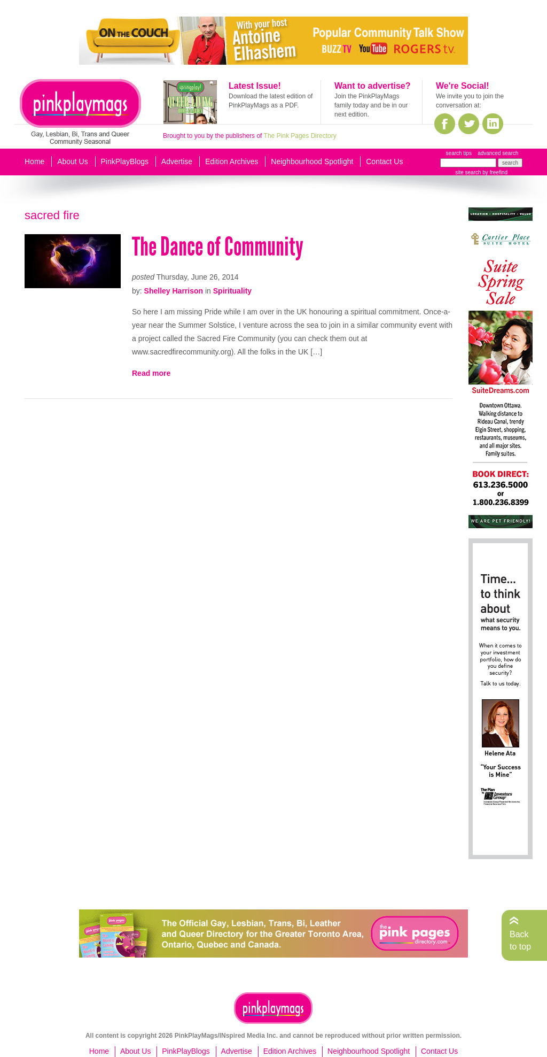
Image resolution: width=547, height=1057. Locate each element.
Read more (151, 373)
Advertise (176, 161)
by (494, 172)
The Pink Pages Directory (300, 136)
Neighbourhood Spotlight (312, 161)
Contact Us (384, 161)
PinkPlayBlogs (125, 161)
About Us (72, 161)
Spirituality (232, 291)
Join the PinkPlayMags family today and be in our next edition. (371, 105)
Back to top (520, 940)
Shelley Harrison (174, 291)
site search (468, 172)
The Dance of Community (217, 247)
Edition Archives (232, 161)
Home (34, 161)
